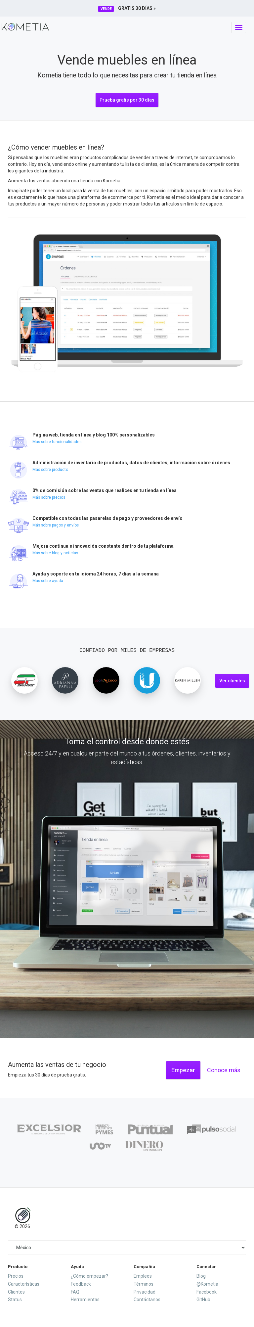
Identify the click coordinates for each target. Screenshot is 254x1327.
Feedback (81, 1284)
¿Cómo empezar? (89, 1276)
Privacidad (144, 1292)
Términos (143, 1284)
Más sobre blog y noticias (55, 553)
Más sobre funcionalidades (56, 441)
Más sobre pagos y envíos (55, 525)
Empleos (143, 1276)
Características (23, 1284)
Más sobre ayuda (47, 580)
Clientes (16, 1292)
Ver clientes (232, 680)
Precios (15, 1276)
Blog (201, 1276)
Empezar (183, 1070)
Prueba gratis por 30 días (127, 100)
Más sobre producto (50, 469)
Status (15, 1299)
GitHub (203, 1299)
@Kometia (207, 1284)
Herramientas (85, 1299)
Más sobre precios (48, 497)
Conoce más (223, 1070)
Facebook (206, 1292)
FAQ (75, 1292)
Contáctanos (147, 1299)
